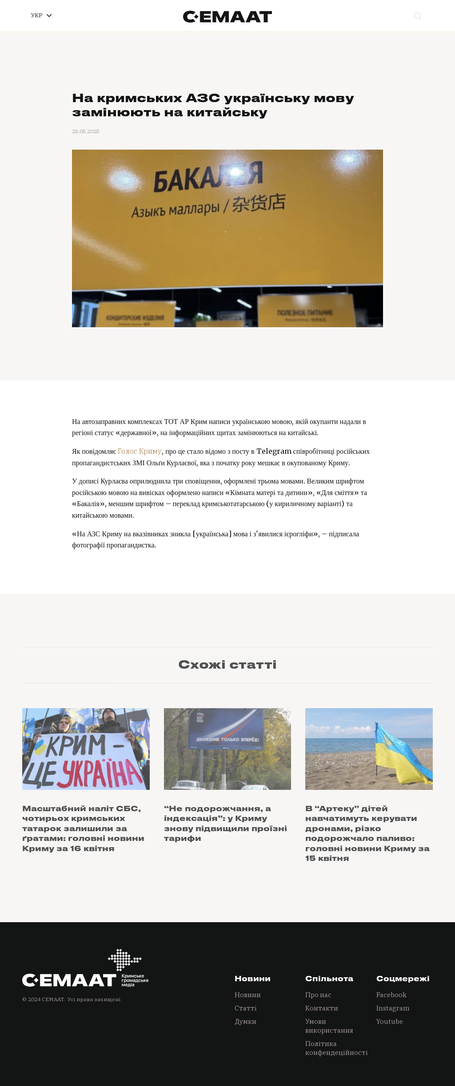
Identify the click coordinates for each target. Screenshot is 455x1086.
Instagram (393, 1008)
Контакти (321, 1008)
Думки (245, 1021)
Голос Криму (140, 451)
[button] (41, 15)
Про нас (318, 995)
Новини (248, 995)
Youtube (389, 1021)
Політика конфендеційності (333, 1048)
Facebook (391, 995)
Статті (246, 1008)
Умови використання (329, 1025)
